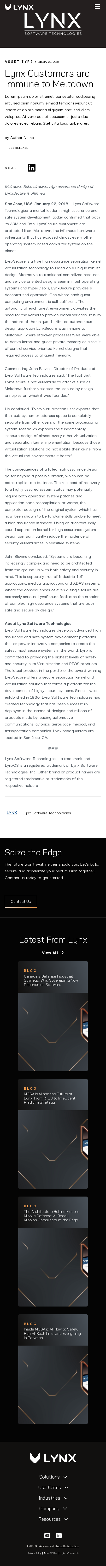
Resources (49, 1519)
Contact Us (21, 901)
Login (62, 1553)
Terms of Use (50, 1553)
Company (49, 1508)
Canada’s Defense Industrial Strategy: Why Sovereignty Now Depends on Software (51, 980)
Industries (49, 1498)
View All (51, 952)
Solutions (49, 1476)
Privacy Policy (34, 1553)
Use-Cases (49, 1487)
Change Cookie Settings (67, 1546)
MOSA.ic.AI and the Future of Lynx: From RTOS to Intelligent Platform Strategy (49, 1098)
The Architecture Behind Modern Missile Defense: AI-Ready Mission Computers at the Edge (51, 1215)
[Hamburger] (97, 6)
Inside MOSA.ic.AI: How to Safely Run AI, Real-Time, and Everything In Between (52, 1333)
